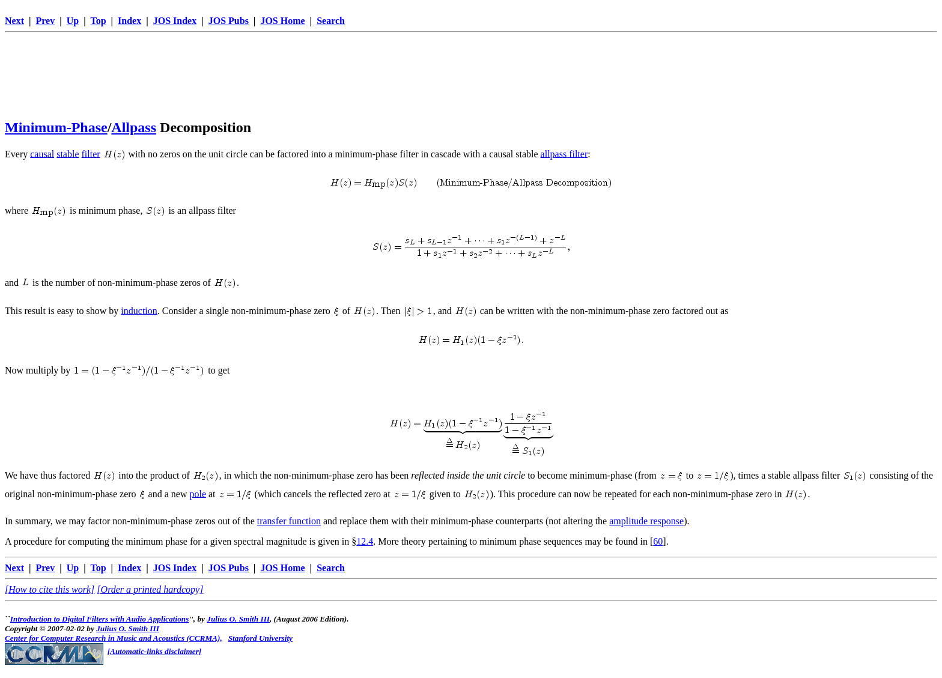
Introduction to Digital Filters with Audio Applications (99, 618)
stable (67, 153)
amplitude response (646, 521)
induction (139, 310)
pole (197, 493)
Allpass (133, 127)
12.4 (364, 541)
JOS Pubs (228, 21)
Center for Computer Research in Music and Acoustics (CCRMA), (113, 638)
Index (129, 21)
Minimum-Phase (56, 127)
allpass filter (564, 153)
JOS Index (174, 21)
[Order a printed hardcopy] (150, 589)
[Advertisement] (471, 64)
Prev (45, 21)
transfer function (289, 521)
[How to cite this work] (49, 589)
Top (98, 21)
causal (42, 153)
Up (73, 21)
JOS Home (282, 21)
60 (658, 541)
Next (14, 21)
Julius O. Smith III (238, 618)
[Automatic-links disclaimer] (155, 651)
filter (91, 153)
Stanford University (260, 638)
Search (331, 21)
